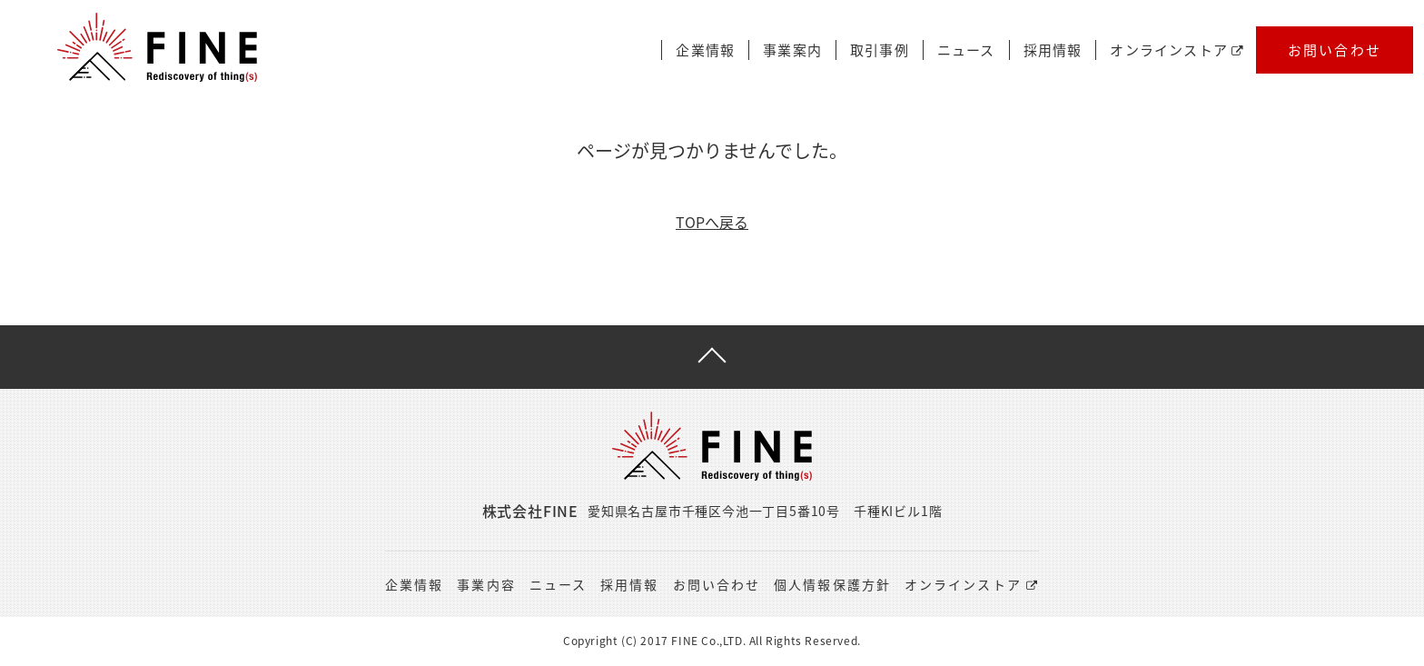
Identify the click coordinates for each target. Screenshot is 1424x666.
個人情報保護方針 (832, 584)
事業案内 (792, 50)
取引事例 (879, 50)
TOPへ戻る (712, 222)
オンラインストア (1177, 50)
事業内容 (486, 584)
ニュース (966, 50)
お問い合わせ (1335, 50)
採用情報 (1053, 50)
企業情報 (705, 50)
